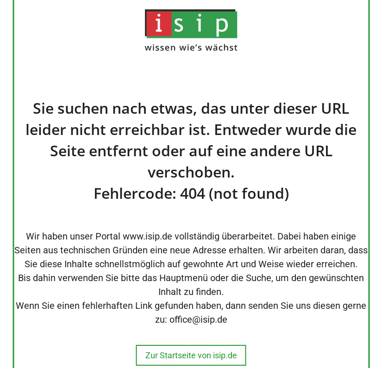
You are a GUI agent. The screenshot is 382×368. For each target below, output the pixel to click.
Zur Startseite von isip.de (191, 355)
